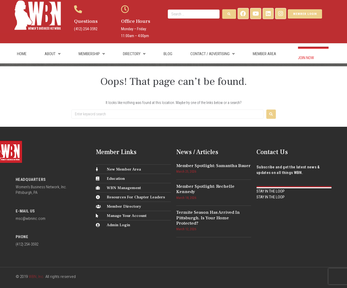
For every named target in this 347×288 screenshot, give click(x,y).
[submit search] (229, 14)
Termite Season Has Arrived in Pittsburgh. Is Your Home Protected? (208, 218)
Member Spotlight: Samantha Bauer (213, 166)
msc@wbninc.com (30, 218)
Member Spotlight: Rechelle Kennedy (205, 189)
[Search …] (194, 14)
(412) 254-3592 (85, 29)
